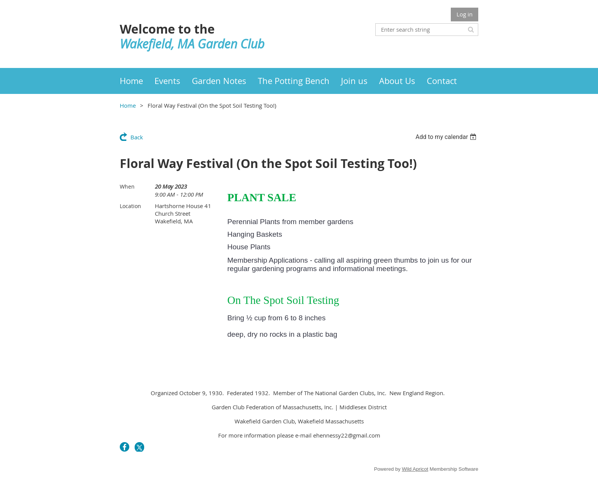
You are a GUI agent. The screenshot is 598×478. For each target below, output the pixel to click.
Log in (465, 14)
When (127, 186)
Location (130, 206)
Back (136, 137)
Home (128, 105)
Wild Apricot (415, 469)
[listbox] (446, 137)
